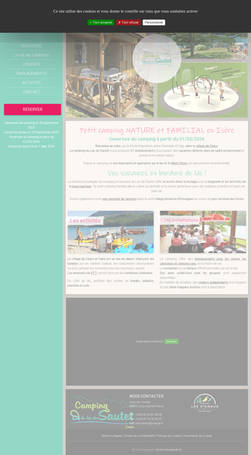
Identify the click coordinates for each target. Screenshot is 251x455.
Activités (31, 82)
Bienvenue (31, 45)
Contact (31, 91)
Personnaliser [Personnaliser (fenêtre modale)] (154, 22)
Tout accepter (100, 22)
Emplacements (31, 73)
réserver (32, 109)
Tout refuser (128, 22)
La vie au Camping (31, 55)
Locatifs (31, 64)
